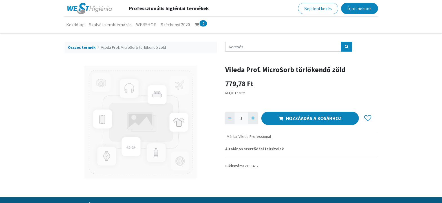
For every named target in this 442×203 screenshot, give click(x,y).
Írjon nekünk (359, 8)
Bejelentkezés (317, 8)
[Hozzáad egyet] (252, 118)
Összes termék (82, 47)
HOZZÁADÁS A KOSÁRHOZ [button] (310, 118)
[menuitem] (76, 24)
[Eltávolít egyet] (230, 118)
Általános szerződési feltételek (254, 148)
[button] (368, 118)
